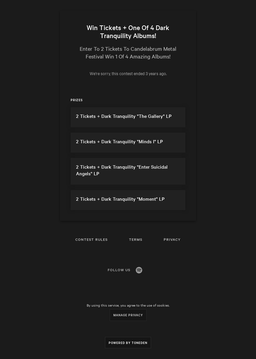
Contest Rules (91, 239)
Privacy (172, 239)
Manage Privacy (128, 314)
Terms (135, 239)
